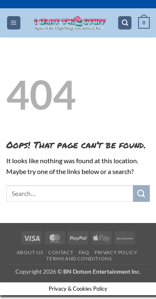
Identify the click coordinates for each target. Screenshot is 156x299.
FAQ (84, 252)
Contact (60, 252)
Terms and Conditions (78, 258)
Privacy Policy (116, 252)
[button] (13, 23)
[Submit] (141, 193)
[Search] (124, 23)
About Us (30, 252)
